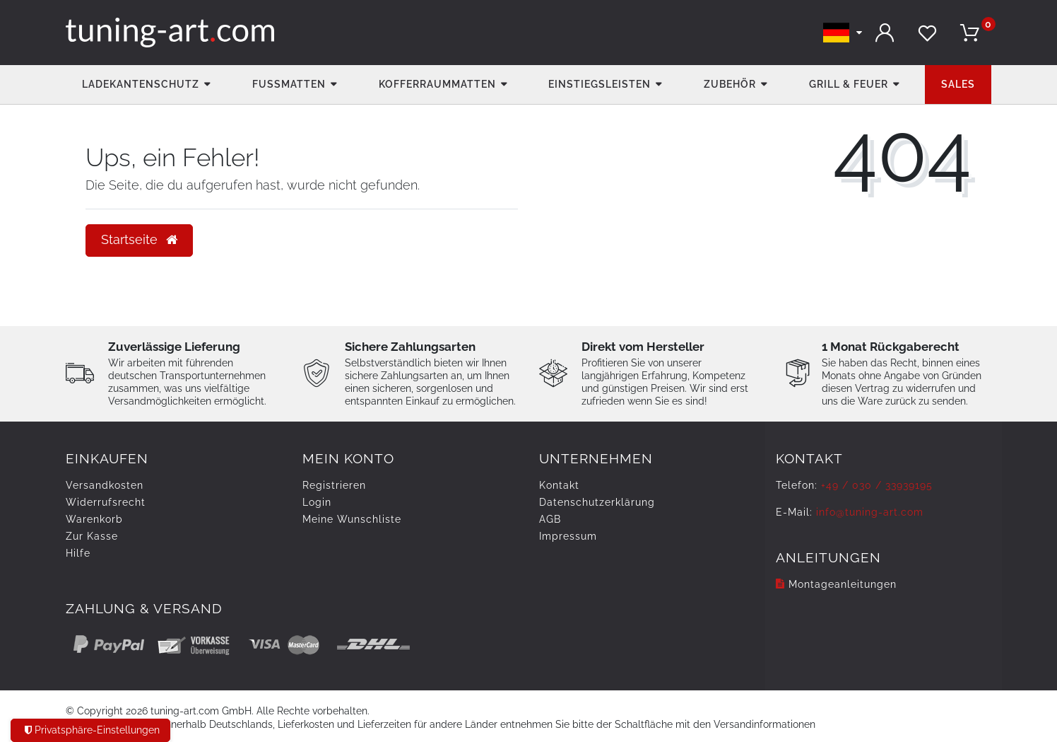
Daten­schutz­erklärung (597, 502)
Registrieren (334, 485)
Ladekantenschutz (140, 84)
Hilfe (78, 553)
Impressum (568, 536)
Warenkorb (94, 519)
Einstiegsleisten (599, 84)
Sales (958, 84)
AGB (550, 519)
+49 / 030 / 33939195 (877, 485)
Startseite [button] (139, 240)
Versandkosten (104, 485)
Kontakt (559, 485)
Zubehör (730, 84)
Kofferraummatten (437, 84)
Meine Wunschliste (351, 519)
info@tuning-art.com (869, 512)
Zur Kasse (92, 536)
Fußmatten (289, 84)
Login (316, 502)
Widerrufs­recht (106, 502)
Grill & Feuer (848, 84)
